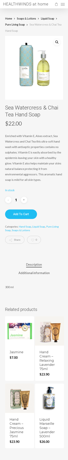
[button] (57, 42)
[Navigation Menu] (63, 4)
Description (34, 264)
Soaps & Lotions (26, 18)
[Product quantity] (16, 200)
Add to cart (21, 214)
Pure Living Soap (15, 24)
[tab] (34, 264)
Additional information (34, 273)
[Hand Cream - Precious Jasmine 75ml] (19, 398)
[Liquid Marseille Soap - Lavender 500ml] (49, 398)
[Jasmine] (19, 331)
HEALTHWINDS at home (25, 4)
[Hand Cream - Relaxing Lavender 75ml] (49, 331)
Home (8, 18)
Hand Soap (25, 226)
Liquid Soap (47, 18)
